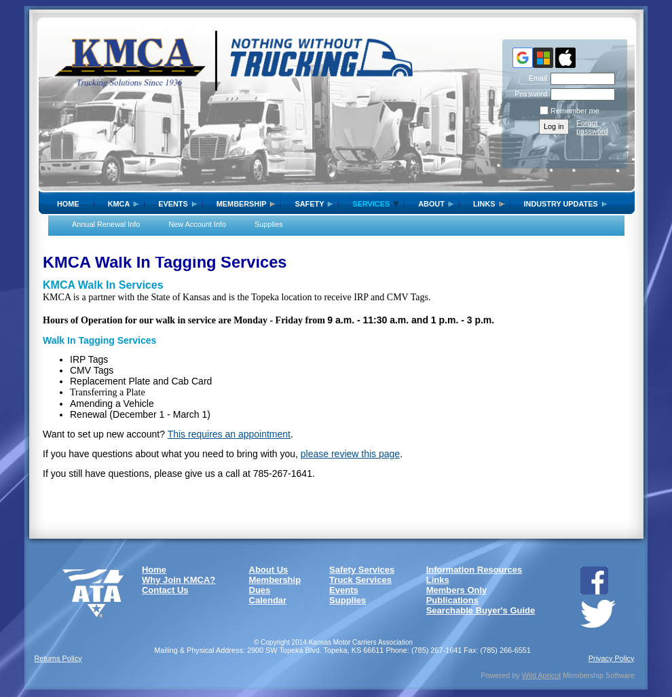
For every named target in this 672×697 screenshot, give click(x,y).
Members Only (456, 590)
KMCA (119, 204)
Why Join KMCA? (178, 580)
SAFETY (309, 204)
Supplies (269, 224)
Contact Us (165, 590)
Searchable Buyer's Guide (481, 610)
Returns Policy (58, 658)
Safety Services (361, 570)
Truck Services (360, 580)
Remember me (574, 111)
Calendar (268, 600)
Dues (260, 590)
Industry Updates (561, 204)
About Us (268, 570)
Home (68, 204)
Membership (242, 204)
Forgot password (592, 127)
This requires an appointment (229, 434)
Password (528, 94)
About (431, 204)
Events (173, 204)
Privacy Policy (612, 658)
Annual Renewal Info (106, 224)
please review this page (350, 453)
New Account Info (197, 224)
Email (535, 78)
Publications (452, 600)
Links (484, 204)
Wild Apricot (541, 675)
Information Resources (474, 570)
